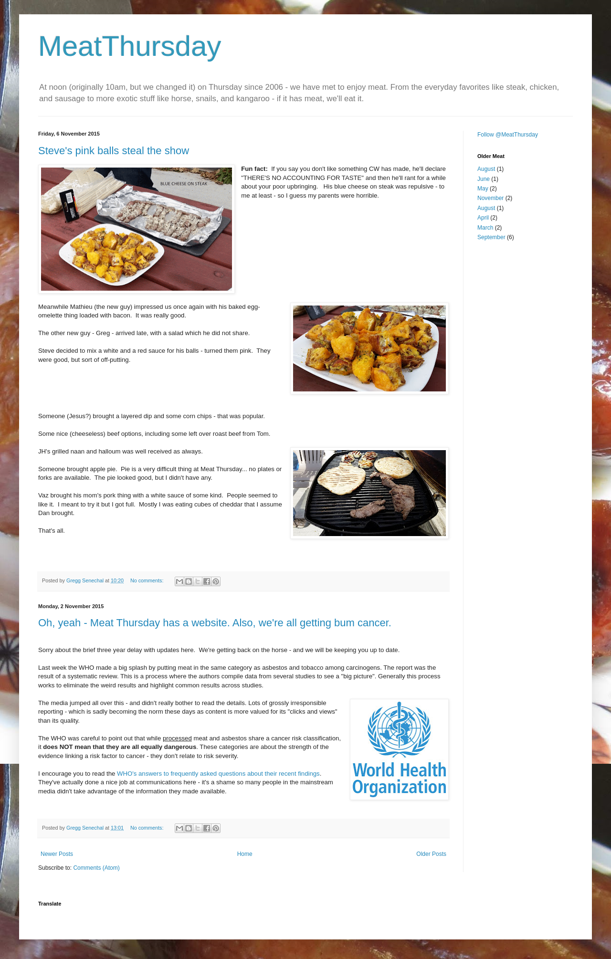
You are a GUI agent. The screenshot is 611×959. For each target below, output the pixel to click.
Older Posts (431, 854)
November (490, 198)
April (483, 217)
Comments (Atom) (96, 867)
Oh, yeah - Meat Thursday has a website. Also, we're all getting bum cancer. (214, 623)
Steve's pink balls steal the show (113, 151)
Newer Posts (57, 854)
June (483, 179)
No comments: (147, 580)
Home (245, 854)
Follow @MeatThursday (507, 134)
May (482, 188)
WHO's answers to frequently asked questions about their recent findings (218, 773)
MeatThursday (129, 46)
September (491, 237)
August (486, 169)
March (485, 227)
